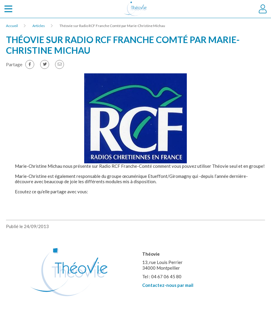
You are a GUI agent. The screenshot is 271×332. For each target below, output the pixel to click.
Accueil (12, 25)
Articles (38, 25)
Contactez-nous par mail (167, 285)
